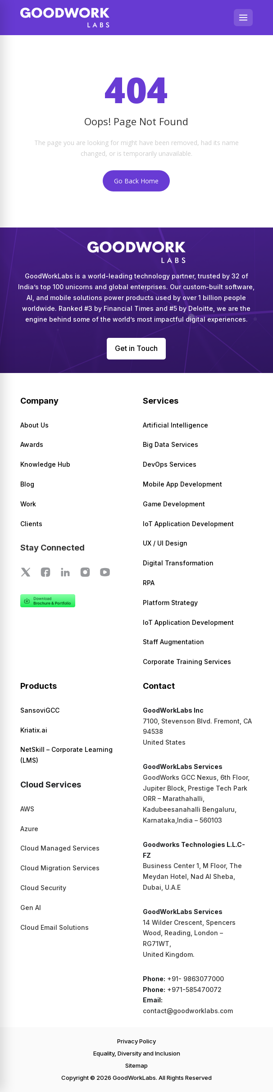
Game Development (174, 504)
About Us (34, 425)
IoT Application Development (188, 524)
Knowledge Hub (45, 464)
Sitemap (136, 1065)
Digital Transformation (178, 563)
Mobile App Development (182, 484)
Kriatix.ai (33, 730)
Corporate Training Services (187, 661)
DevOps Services (169, 464)
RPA (149, 583)
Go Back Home (136, 181)
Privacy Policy (136, 1041)
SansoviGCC (39, 710)
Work (28, 504)
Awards (31, 444)
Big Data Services (170, 444)
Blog (27, 484)
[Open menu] (243, 17)
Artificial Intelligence (175, 425)
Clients (31, 524)
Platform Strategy (170, 602)
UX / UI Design (165, 543)
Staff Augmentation (173, 642)
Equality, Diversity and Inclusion (136, 1053)
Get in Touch (136, 348)
